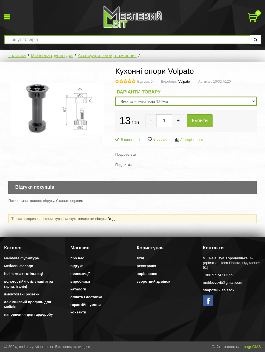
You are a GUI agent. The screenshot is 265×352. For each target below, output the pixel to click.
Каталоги (78, 289)
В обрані (160, 139)
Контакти (78, 312)
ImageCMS (251, 347)
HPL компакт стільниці (23, 274)
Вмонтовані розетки (21, 294)
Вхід (111, 219)
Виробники (80, 281)
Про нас (77, 258)
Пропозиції (80, 274)
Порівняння (147, 274)
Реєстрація (146, 266)
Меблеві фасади (18, 266)
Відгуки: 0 (145, 81)
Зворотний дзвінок (153, 281)
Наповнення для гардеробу (28, 314)
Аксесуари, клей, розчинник (107, 55)
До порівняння (191, 140)
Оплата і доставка (86, 297)
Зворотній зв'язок (218, 290)
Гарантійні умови (85, 305)
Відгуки (77, 266)
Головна (17, 55)
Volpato (184, 81)
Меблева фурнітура (52, 55)
